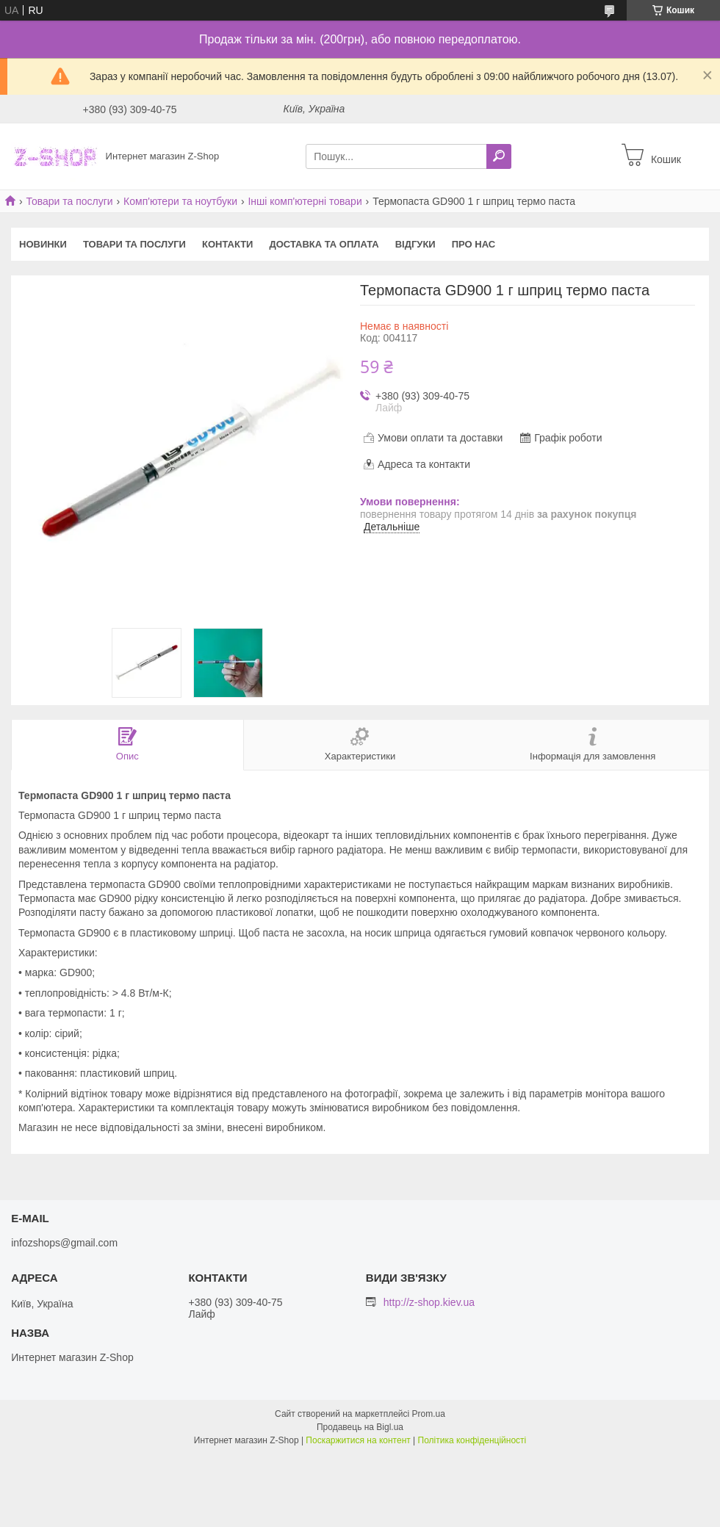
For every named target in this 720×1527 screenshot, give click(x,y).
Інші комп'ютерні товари (304, 201)
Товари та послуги (69, 201)
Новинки (43, 244)
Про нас (473, 244)
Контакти (227, 244)
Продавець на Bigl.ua (360, 1427)
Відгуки (415, 244)
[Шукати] (498, 156)
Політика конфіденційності (472, 1440)
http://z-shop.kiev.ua (429, 1302)
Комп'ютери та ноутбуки (180, 201)
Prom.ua (428, 1414)
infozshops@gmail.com (64, 1243)
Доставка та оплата (323, 244)
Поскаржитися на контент (358, 1440)
